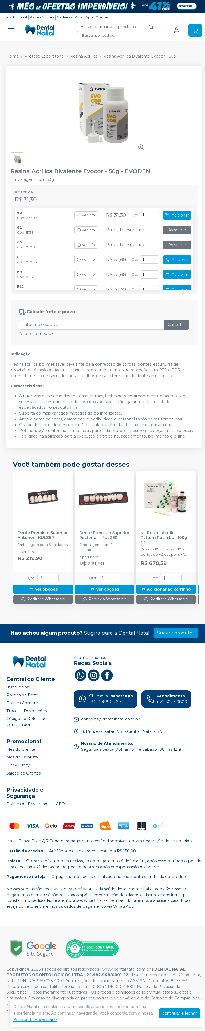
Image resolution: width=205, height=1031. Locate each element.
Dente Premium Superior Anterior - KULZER (43, 535)
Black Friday (18, 765)
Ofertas (102, 17)
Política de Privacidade (35, 1019)
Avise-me (177, 230)
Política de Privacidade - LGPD (35, 804)
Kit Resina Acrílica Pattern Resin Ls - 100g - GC (165, 538)
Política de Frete (22, 695)
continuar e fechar (180, 1013)
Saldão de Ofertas (23, 773)
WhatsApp (84, 17)
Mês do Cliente (20, 749)
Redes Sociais (42, 17)
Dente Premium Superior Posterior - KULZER (104, 535)
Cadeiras (64, 17)
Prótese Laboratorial (45, 56)
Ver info (86, 215)
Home (12, 56)
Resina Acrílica (84, 56)
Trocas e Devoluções (26, 710)
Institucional (16, 17)
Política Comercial (24, 702)
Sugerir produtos (175, 632)
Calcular (177, 324)
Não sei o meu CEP (38, 333)
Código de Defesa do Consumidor (26, 721)
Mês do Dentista (22, 757)
